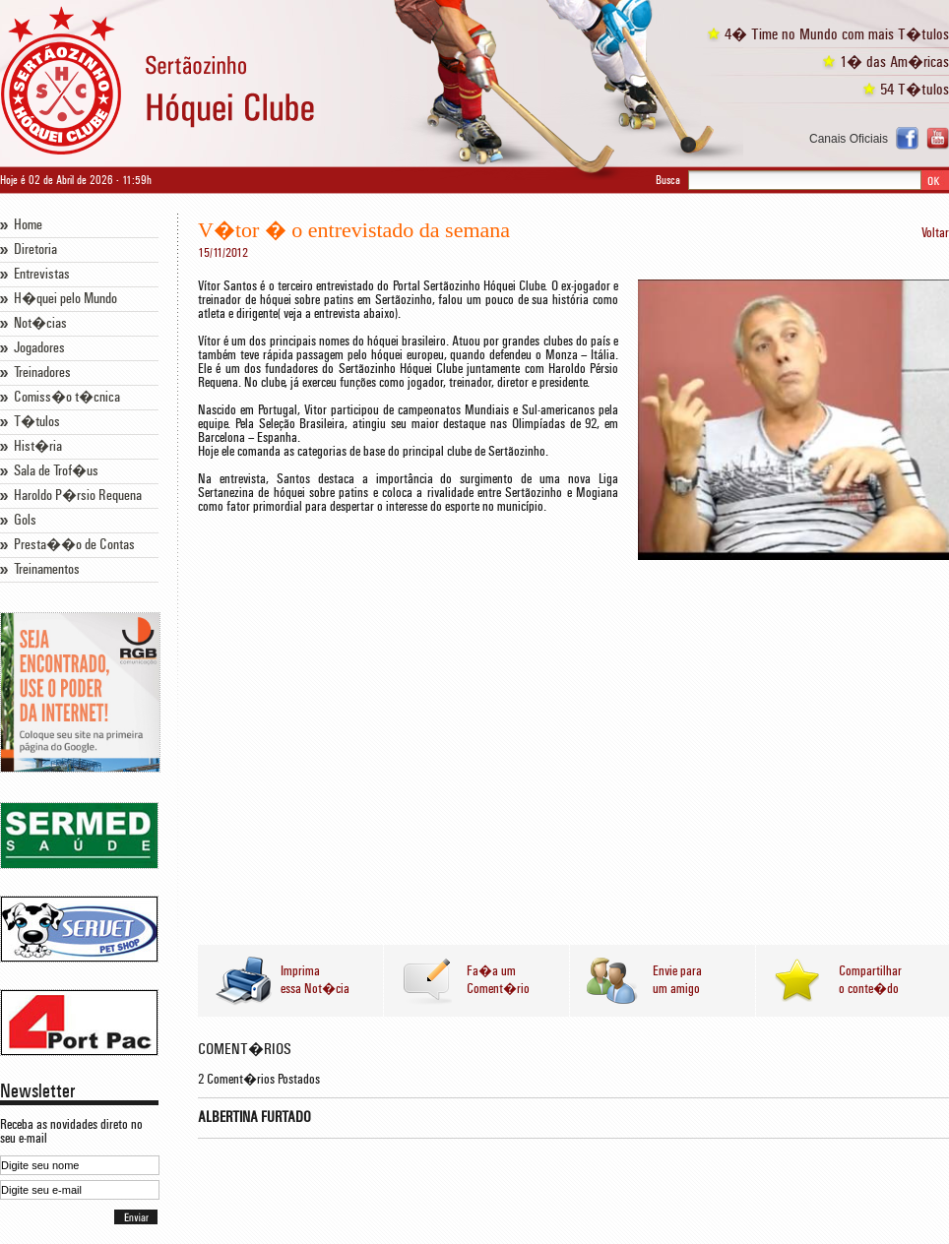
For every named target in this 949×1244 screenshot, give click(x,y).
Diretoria (35, 249)
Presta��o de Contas (74, 544)
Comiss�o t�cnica (67, 397)
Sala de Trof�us (56, 471)
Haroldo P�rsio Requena (78, 495)
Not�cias (40, 323)
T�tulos (37, 421)
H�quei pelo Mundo (65, 298)
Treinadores (42, 372)
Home (28, 225)
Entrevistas (42, 274)
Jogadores (39, 348)
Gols (25, 520)
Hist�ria (38, 446)
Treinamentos (47, 569)
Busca (668, 180)
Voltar (935, 233)
